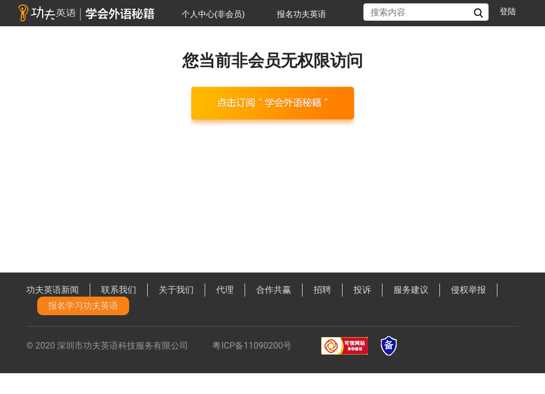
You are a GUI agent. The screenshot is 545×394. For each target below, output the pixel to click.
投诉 (362, 290)
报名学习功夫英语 (83, 305)
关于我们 (176, 290)
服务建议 (410, 290)
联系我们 (118, 290)
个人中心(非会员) (213, 14)
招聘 (322, 290)
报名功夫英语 (301, 14)
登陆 (508, 11)
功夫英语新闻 (52, 290)
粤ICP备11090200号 (252, 345)
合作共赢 (273, 290)
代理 (225, 290)
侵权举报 (468, 290)
